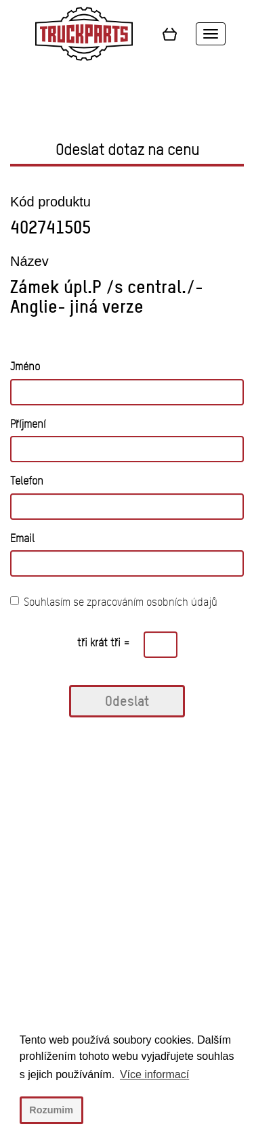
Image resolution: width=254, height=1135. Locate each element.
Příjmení (27, 424)
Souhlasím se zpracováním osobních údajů (113, 602)
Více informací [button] (154, 1074)
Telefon (26, 480)
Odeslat (127, 700)
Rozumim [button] (51, 1110)
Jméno (25, 366)
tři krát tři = (103, 642)
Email (22, 538)
